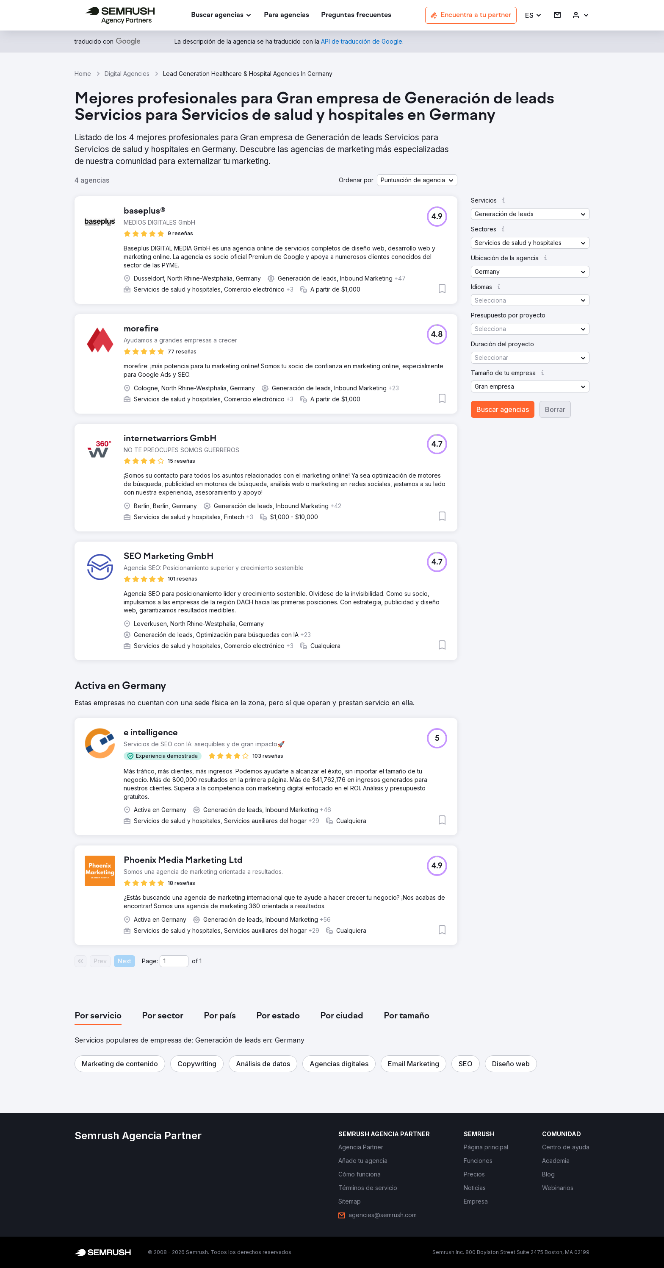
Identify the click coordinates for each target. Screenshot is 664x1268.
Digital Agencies (127, 73)
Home (83, 73)
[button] (533, 15)
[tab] (98, 1016)
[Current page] (174, 961)
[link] (286, 15)
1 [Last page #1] (200, 961)
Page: (150, 961)
